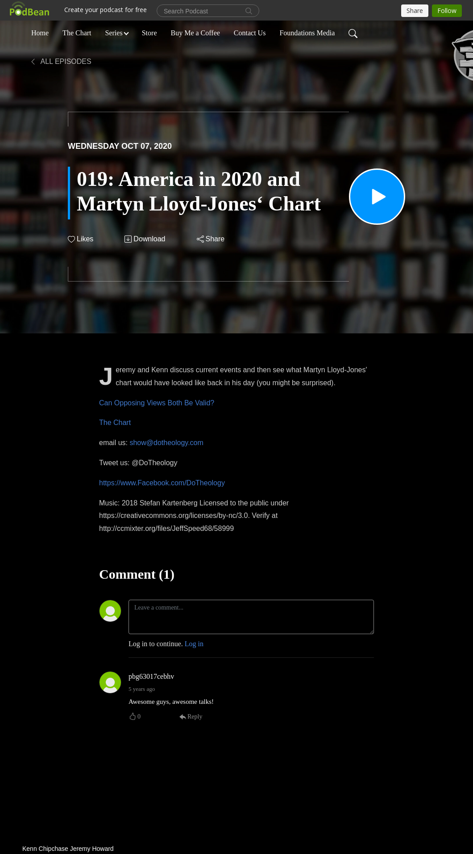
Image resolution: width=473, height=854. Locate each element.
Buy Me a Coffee (195, 33)
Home (40, 33)
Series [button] (114, 33)
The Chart (76, 33)
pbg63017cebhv (151, 676)
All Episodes (60, 61)
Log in (194, 644)
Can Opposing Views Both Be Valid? (156, 403)
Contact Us (250, 33)
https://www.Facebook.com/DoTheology (162, 483)
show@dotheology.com (166, 442)
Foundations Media (307, 33)
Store (149, 33)
